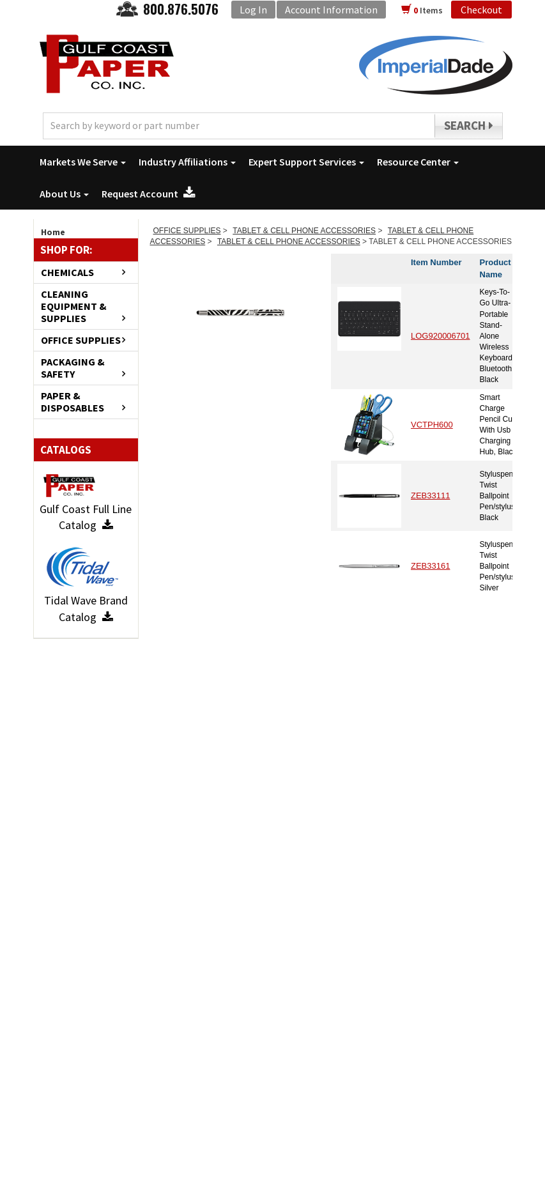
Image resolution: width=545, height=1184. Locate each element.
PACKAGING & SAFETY (73, 368)
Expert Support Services (306, 161)
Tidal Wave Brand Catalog (86, 608)
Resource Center (418, 161)
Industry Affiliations (187, 161)
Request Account (149, 193)
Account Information (331, 9)
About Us (64, 193)
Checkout (481, 9)
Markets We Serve (83, 161)
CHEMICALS (67, 272)
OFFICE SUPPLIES (81, 340)
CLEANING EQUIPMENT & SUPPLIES (74, 306)
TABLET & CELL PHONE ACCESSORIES (304, 230)
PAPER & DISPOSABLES (72, 402)
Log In (253, 9)
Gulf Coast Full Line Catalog (86, 517)
